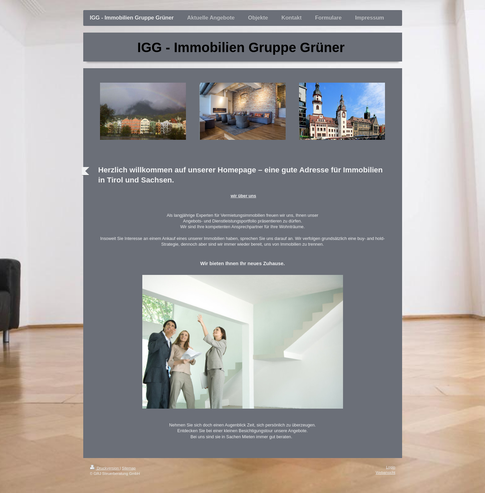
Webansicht (385, 472)
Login (390, 467)
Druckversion (105, 468)
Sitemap (129, 468)
